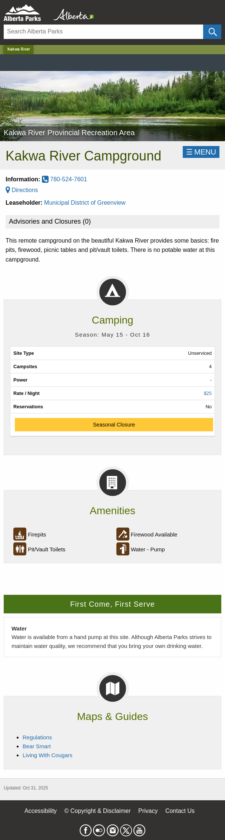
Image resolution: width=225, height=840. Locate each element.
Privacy (148, 811)
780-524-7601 (64, 179)
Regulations (37, 737)
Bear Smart (37, 746)
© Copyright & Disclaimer (97, 811)
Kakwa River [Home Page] (18, 49)
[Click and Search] (212, 32)
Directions (22, 190)
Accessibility (40, 811)
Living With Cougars (47, 755)
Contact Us (180, 811)
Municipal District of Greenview (85, 203)
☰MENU (201, 152)
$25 (208, 393)
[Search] (103, 32)
